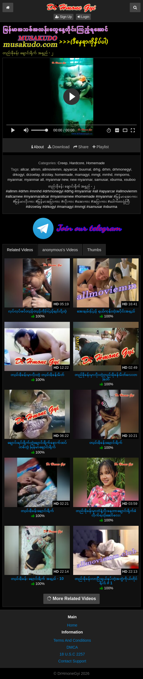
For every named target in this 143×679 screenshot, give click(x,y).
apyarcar (70, 169)
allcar (24, 169)
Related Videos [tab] (20, 250)
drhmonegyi (121, 169)
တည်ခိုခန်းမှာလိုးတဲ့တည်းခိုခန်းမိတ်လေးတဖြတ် (106, 376)
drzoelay (32, 175)
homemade (64, 175)
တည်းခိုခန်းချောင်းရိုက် (105, 442)
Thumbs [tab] (94, 250)
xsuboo (130, 179)
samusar (101, 179)
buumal (85, 169)
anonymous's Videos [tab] (60, 250)
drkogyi (18, 175)
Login (83, 17)
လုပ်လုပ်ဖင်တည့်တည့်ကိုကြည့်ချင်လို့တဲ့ (37, 311)
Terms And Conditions (72, 640)
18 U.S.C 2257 (72, 654)
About (37, 147)
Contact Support (72, 661)
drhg (96, 169)
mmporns (121, 175)
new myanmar (81, 179)
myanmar (14, 179)
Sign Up (63, 17)
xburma (116, 179)
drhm (106, 169)
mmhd (107, 175)
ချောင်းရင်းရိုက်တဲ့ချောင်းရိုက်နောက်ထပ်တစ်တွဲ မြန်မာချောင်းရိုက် (37, 444)
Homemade (95, 163)
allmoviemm (51, 169)
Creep (62, 163)
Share (81, 147)
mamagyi (82, 175)
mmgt (95, 175)
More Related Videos (71, 598)
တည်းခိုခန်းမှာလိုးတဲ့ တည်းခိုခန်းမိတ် (37, 374)
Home (72, 625)
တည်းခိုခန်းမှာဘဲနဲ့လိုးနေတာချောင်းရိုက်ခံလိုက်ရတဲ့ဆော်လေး (106, 512)
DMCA (72, 647)
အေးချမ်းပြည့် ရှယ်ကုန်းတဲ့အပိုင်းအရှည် (106, 311)
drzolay (47, 175)
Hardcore (76, 163)
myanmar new (57, 179)
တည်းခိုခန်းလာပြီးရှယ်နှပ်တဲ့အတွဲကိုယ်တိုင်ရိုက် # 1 (106, 580)
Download (59, 147)
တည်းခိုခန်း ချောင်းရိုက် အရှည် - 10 (37, 578)
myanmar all (34, 179)
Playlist (100, 147)
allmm (36, 169)
